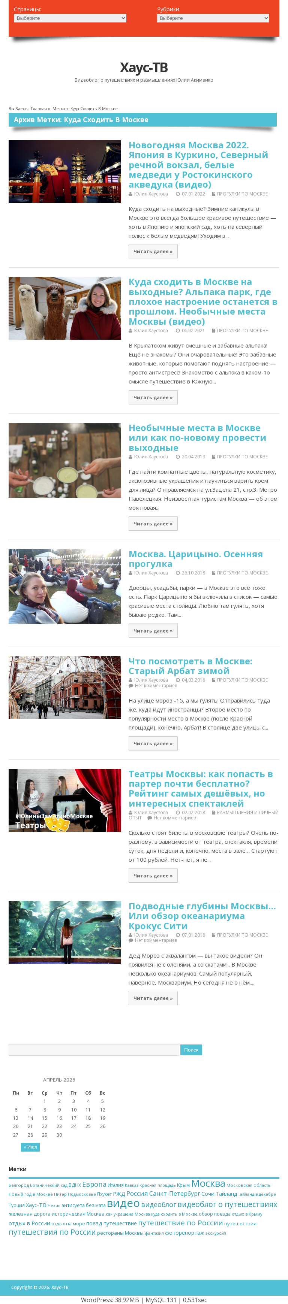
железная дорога (30, 1213)
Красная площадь (158, 1185)
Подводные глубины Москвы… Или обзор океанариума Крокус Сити (202, 916)
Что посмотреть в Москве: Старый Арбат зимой (190, 666)
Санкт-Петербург (174, 1193)
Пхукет (104, 1194)
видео (123, 1202)
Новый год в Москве (31, 1194)
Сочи (207, 1193)
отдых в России (29, 1223)
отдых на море (68, 1223)
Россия (137, 1193)
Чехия (54, 1205)
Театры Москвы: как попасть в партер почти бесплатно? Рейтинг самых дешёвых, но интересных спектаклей (201, 788)
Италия (116, 1185)
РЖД (119, 1193)
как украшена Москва (128, 1214)
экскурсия (216, 1233)
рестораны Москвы (120, 1232)
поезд (94, 1223)
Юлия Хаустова (151, 194)
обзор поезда (215, 1214)
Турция (17, 1205)
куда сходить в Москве (174, 1214)
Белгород (19, 1185)
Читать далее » (153, 251)
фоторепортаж (184, 1232)
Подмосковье (82, 1194)
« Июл (30, 1147)
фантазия (154, 1233)
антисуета (73, 1205)
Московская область (248, 1185)
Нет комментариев (156, 685)
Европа (94, 1184)
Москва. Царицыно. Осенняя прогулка (196, 559)
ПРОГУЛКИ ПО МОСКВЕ (242, 194)
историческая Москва (78, 1213)
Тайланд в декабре (257, 1194)
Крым (183, 1185)
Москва (208, 1183)
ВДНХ (75, 1185)
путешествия (240, 1223)
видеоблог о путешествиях (227, 1204)
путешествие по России (180, 1223)
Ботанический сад (49, 1185)
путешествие (120, 1223)
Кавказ (131, 1185)
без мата (96, 1205)
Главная (39, 108)
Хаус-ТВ (144, 67)
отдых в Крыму (247, 1214)
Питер (60, 1194)
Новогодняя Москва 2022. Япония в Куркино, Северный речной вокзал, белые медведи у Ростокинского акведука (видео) (198, 165)
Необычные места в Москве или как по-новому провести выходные (198, 437)
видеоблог (158, 1204)
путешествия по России (52, 1232)
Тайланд (226, 1193)
